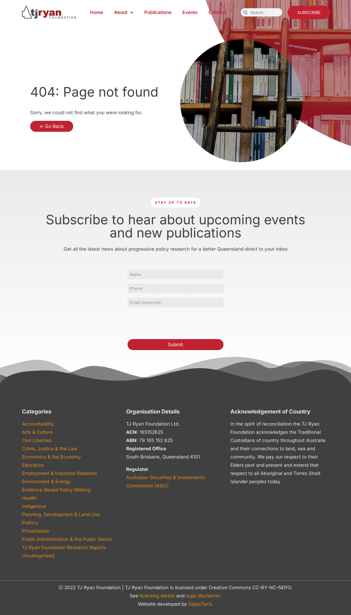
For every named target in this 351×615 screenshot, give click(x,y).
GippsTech (200, 604)
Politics (30, 522)
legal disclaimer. (203, 596)
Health (29, 498)
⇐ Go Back (52, 126)
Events (189, 12)
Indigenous (34, 506)
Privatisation (35, 531)
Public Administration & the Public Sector (67, 539)
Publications (157, 12)
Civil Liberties (37, 440)
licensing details (157, 596)
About (123, 12)
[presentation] (169, 322)
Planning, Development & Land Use (61, 514)
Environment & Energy (46, 481)
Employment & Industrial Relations (59, 473)
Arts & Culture (37, 432)
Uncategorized (38, 555)
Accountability (38, 424)
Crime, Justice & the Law (49, 448)
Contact (217, 12)
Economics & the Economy (51, 457)
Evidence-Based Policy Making (56, 490)
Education (33, 465)
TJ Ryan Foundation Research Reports (64, 547)
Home (96, 12)
